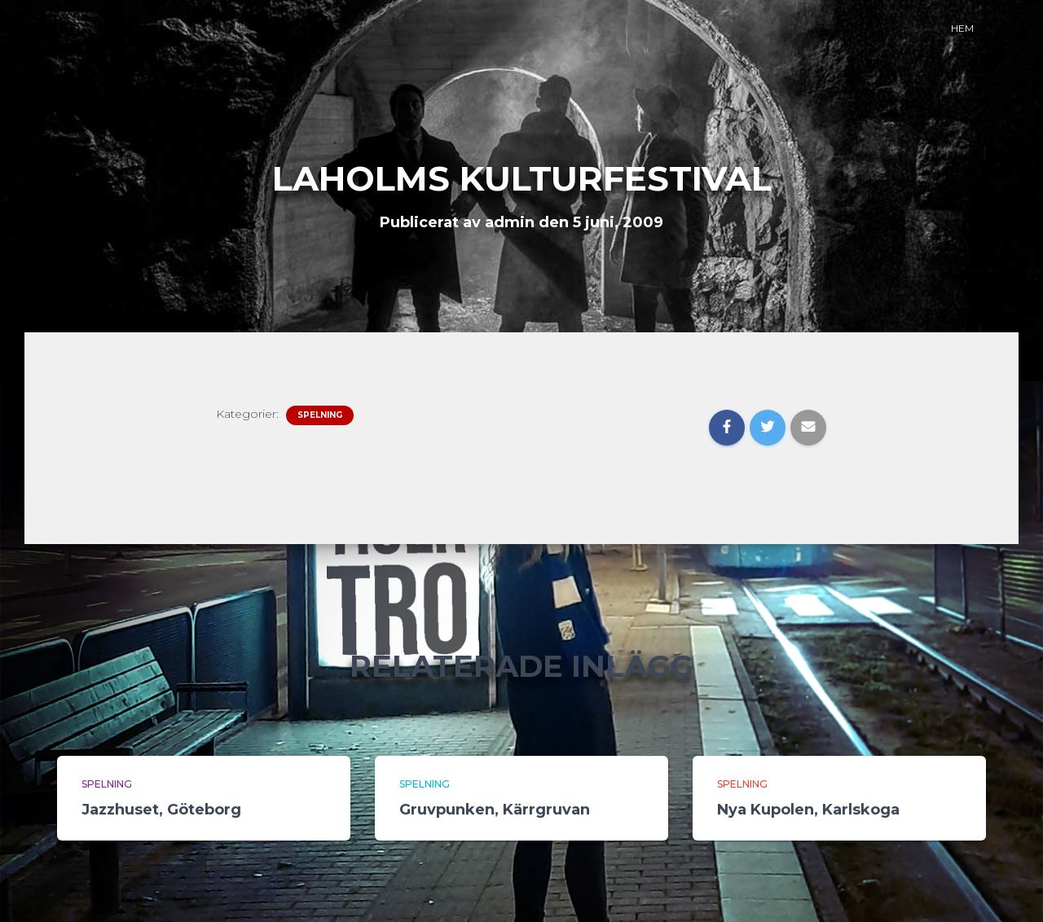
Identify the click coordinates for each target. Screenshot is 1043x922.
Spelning (319, 415)
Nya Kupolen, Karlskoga (808, 810)
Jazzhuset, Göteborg (161, 810)
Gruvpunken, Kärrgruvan (494, 810)
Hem (962, 28)
